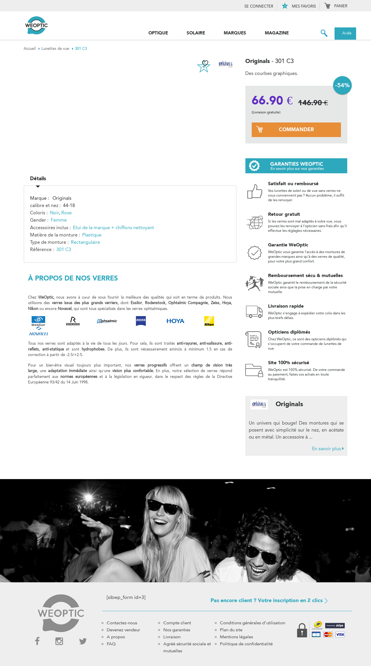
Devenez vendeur (123, 630)
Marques (235, 33)
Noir (54, 212)
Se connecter (258, 6)
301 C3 (81, 48)
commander (296, 129)
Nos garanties (176, 630)
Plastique (92, 234)
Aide (346, 33)
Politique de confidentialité (246, 644)
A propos (116, 637)
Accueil (32, 48)
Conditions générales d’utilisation (252, 623)
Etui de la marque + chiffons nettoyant (113, 226)
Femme (59, 219)
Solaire (196, 33)
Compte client (177, 623)
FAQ (111, 644)
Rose (66, 212)
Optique (158, 33)
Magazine (277, 33)
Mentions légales (236, 637)
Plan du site (231, 630)
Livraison (172, 637)
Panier (335, 6)
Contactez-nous (122, 623)
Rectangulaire (85, 241)
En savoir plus (328, 449)
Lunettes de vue (58, 48)
